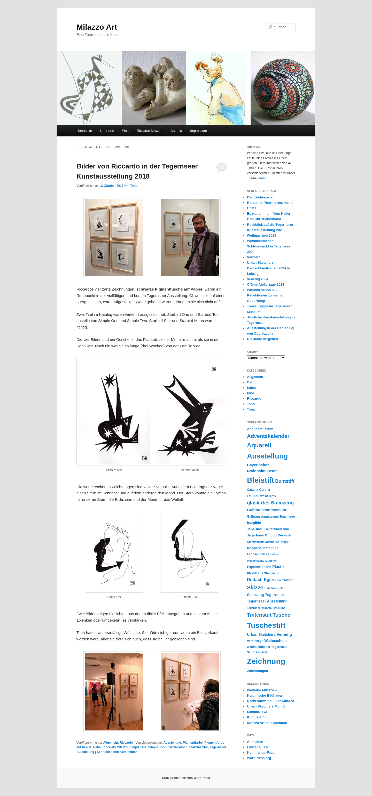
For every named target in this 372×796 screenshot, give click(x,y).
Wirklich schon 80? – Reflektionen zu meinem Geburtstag (266, 295)
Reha (97, 747)
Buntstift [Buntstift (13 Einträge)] (284, 481)
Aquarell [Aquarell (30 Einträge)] (259, 445)
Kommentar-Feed (261, 752)
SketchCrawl (257, 712)
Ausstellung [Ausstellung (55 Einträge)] (267, 456)
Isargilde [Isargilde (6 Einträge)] (254, 523)
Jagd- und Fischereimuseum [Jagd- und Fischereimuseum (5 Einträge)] (268, 529)
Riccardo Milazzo (149, 131)
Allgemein (110, 742)
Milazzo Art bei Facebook (267, 723)
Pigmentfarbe (193, 742)
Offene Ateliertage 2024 (265, 284)
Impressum (198, 131)
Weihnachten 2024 (261, 235)
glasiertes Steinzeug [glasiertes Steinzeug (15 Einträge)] (270, 502)
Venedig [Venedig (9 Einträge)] (284, 634)
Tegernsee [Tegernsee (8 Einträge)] (274, 595)
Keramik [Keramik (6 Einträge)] (284, 535)
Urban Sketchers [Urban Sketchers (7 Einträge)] (261, 634)
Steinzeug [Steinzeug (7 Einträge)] (255, 595)
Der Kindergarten (260, 197)
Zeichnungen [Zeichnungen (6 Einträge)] (257, 671)
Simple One (137, 747)
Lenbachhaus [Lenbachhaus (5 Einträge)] (257, 554)
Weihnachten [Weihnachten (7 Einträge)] (275, 641)
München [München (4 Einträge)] (271, 560)
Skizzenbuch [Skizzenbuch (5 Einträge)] (274, 588)
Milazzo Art (96, 27)
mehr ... (263, 178)
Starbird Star (198, 747)
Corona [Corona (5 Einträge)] (264, 490)
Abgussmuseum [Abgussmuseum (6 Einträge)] (260, 429)
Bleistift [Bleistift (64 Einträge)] (260, 480)
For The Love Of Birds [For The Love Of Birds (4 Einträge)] (261, 495)
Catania (176, 131)
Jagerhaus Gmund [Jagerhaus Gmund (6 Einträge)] (262, 535)
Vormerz (253, 257)
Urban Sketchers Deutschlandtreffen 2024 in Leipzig (268, 268)
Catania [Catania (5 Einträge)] (252, 490)
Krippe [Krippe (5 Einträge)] (285, 542)
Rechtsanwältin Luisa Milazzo (270, 701)
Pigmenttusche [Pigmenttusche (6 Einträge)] (259, 567)
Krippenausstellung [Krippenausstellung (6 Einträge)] (262, 548)
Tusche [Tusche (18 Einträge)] (281, 615)
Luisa (251, 388)
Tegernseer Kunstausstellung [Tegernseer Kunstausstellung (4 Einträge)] (266, 607)
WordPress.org (259, 758)
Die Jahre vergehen (262, 339)
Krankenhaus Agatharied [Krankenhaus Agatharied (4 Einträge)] (263, 541)
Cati (250, 382)
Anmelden (255, 742)
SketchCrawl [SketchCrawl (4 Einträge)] (285, 580)
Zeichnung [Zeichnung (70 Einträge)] (266, 661)
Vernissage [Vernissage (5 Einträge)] (255, 641)
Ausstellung (172, 742)
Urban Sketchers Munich (266, 706)
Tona (133, 186)
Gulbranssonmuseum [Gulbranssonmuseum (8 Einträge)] (266, 510)
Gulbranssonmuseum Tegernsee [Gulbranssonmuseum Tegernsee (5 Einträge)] (271, 516)
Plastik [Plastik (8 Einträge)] (278, 567)
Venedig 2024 (257, 279)
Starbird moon (177, 747)
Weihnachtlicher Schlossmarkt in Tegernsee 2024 (268, 246)
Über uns (107, 131)
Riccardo (126, 742)
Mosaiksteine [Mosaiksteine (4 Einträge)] (255, 560)
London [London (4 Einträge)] (273, 554)
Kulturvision (257, 717)
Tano (251, 404)
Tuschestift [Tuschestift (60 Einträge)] (266, 625)
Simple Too (156, 747)
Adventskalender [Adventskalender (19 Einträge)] (268, 436)
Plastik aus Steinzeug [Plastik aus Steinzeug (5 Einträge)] (262, 573)
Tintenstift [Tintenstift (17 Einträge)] (259, 615)
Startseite (85, 131)
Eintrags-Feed (258, 747)
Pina (125, 131)
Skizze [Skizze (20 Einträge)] (255, 587)
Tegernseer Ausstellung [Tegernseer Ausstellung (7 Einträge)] (267, 601)
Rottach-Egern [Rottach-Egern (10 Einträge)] (261, 579)
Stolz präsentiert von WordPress (186, 778)
